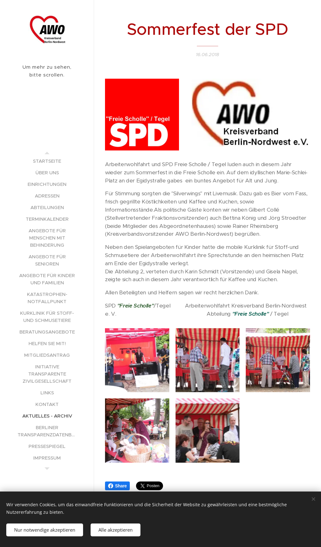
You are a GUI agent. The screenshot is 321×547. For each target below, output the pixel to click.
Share (117, 485)
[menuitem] (47, 161)
